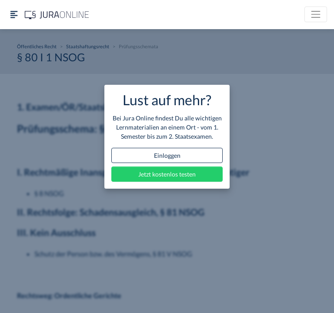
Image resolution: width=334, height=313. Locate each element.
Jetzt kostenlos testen (167, 174)
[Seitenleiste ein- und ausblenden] (14, 14)
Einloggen (167, 155)
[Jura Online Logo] (57, 14)
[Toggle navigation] (315, 14)
